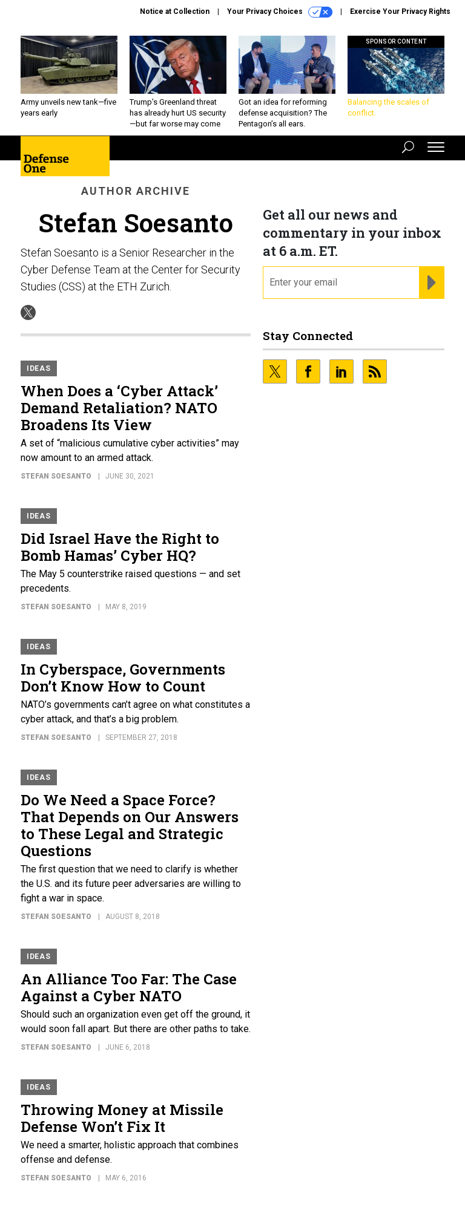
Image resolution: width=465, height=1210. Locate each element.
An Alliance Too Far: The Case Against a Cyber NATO (129, 987)
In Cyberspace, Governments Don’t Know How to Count (123, 677)
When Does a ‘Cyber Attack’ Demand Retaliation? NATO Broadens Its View (119, 407)
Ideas (39, 368)
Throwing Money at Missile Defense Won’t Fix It (122, 1118)
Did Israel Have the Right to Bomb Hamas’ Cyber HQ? (120, 547)
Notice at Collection (174, 11)
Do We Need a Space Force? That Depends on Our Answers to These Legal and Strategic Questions (130, 825)
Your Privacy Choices (279, 12)
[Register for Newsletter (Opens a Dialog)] (431, 282)
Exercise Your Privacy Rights (400, 11)
